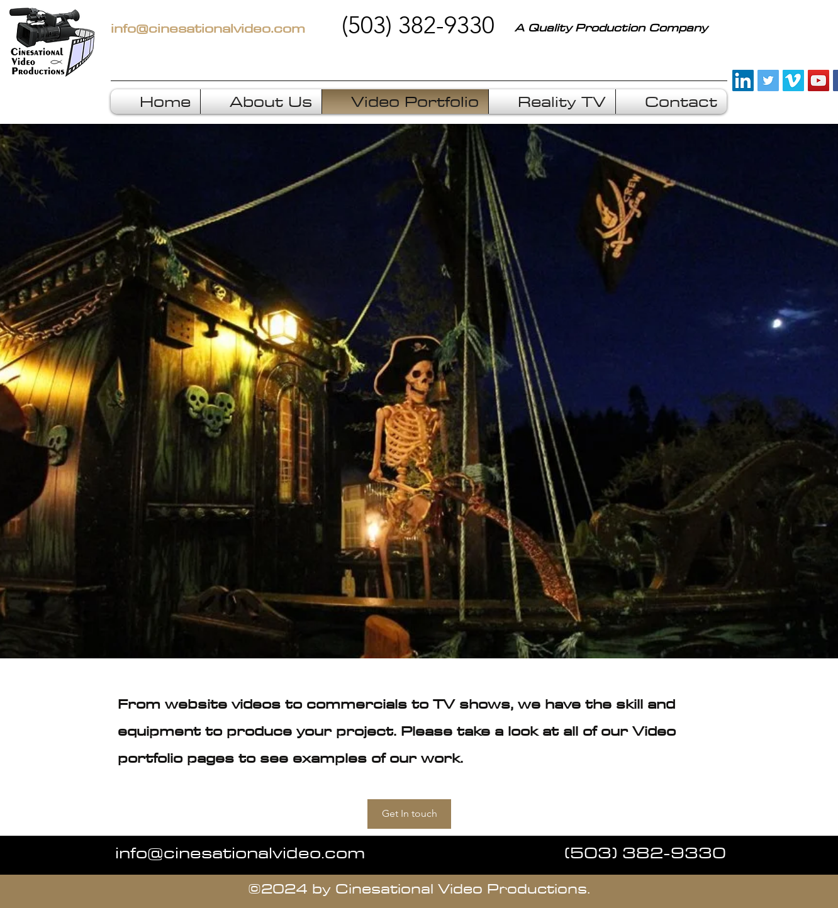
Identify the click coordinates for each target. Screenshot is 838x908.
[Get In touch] (409, 814)
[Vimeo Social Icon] (793, 80)
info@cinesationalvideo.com (240, 852)
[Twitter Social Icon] (768, 80)
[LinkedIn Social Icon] (743, 80)
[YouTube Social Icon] (818, 80)
